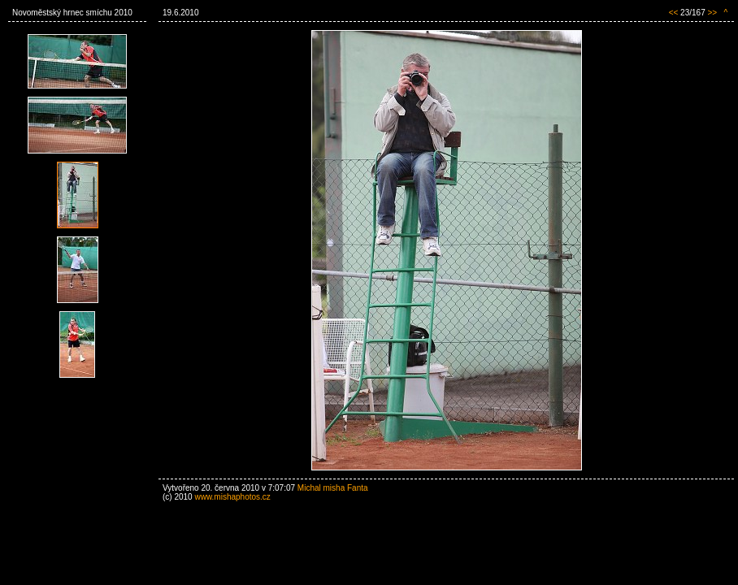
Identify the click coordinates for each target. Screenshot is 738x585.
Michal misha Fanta (332, 487)
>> (712, 12)
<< (674, 12)
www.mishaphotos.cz (232, 496)
